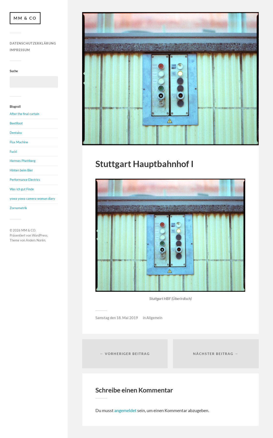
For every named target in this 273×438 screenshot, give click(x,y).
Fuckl (13, 152)
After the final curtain (24, 114)
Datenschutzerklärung (33, 43)
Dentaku (16, 133)
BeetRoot (16, 123)
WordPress (39, 235)
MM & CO (25, 18)
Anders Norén (35, 240)
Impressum (20, 50)
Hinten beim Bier (21, 170)
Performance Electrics (25, 180)
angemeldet (125, 410)
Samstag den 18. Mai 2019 (116, 317)
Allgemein (154, 317)
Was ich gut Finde (22, 189)
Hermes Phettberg (23, 161)
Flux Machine (19, 142)
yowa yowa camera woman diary (32, 198)
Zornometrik (18, 208)
